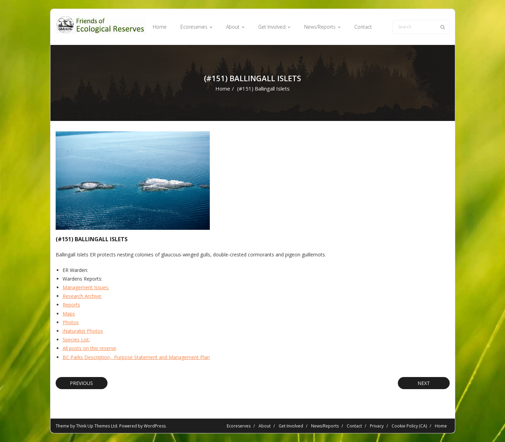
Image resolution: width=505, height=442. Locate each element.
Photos (71, 322)
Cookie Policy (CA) (409, 426)
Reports (71, 304)
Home (222, 88)
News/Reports (325, 426)
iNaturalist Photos (83, 331)
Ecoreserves (239, 426)
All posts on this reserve (89, 348)
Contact (354, 426)
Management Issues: (86, 287)
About (265, 426)
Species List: (76, 339)
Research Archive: (82, 296)
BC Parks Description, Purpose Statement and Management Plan (136, 357)
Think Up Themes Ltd (96, 426)
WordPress (155, 426)
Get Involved (291, 426)
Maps (69, 313)
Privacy (377, 426)
